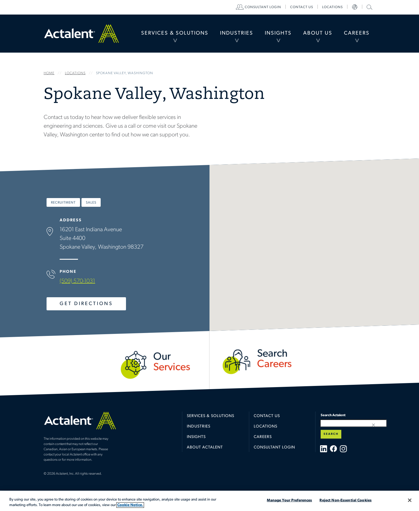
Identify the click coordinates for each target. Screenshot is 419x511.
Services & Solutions (174, 33)
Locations (332, 7)
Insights (278, 33)
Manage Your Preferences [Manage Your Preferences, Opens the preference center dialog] (289, 500)
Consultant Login (263, 7)
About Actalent (205, 447)
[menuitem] (174, 33)
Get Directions (86, 303)
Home (81, 33)
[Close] (409, 500)
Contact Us (267, 416)
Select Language (354, 7)
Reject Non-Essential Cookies (345, 500)
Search (331, 434)
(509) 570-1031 (77, 281)
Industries (236, 33)
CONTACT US (301, 7)
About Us (317, 33)
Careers (357, 33)
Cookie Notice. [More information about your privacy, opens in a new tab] (130, 505)
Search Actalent (369, 7)
